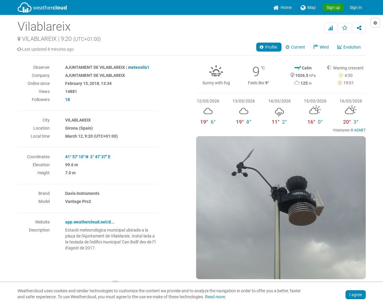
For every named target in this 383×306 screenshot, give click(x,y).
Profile (269, 47)
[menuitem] (282, 7)
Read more (215, 296)
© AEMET (358, 130)
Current (296, 47)
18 (67, 99)
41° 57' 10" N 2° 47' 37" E (87, 156)
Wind (322, 47)
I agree (355, 294)
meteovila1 (138, 67)
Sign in (356, 7)
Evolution (349, 47)
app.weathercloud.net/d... (89, 222)
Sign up (333, 7)
